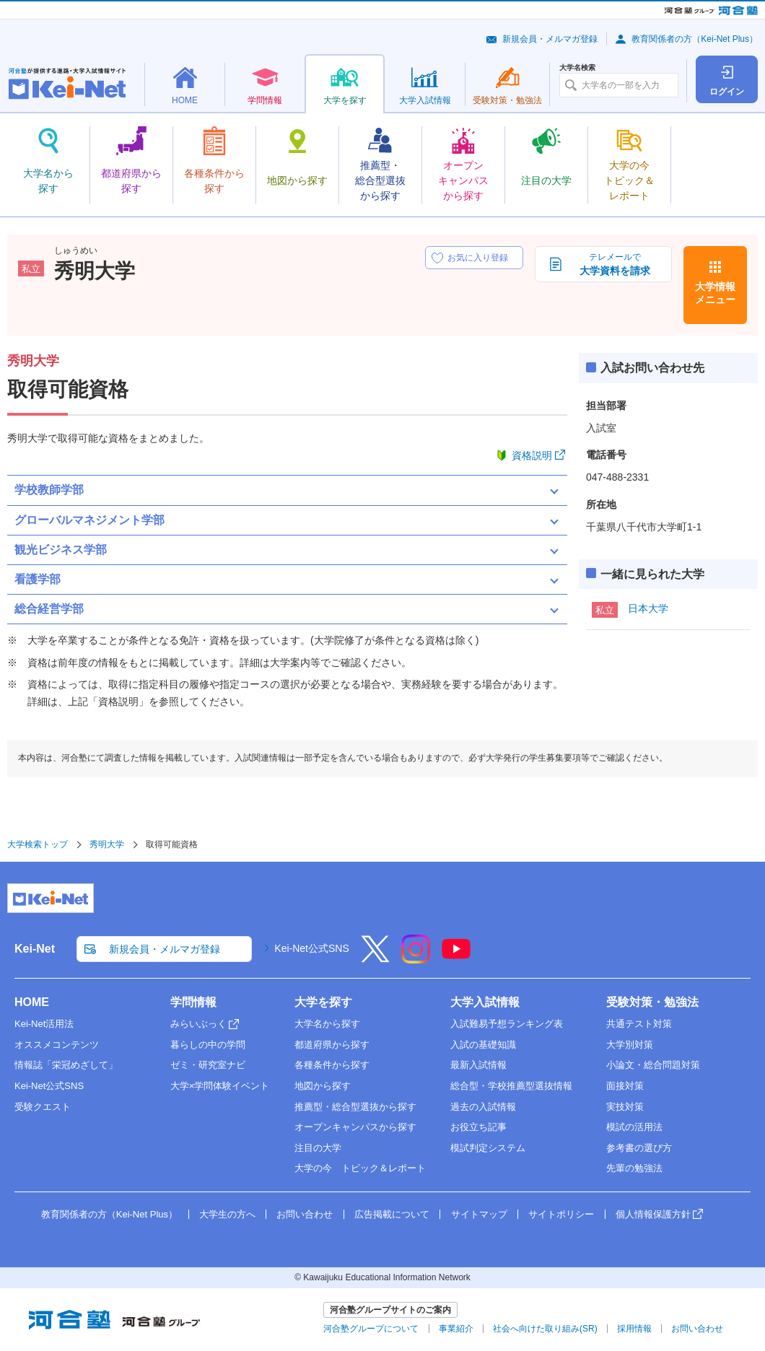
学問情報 (193, 1002)
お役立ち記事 (478, 1127)
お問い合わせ (304, 1214)
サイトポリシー (561, 1214)
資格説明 (532, 455)
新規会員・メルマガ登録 (550, 39)
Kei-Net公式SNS (311, 948)
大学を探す (323, 1002)
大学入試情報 (485, 1002)
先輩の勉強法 (634, 1168)
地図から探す (322, 1085)
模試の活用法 (634, 1127)
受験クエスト (42, 1106)
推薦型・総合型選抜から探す (355, 1106)
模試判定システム (487, 1147)
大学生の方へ (227, 1214)
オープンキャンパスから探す (355, 1127)
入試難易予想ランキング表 (506, 1023)
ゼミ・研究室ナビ (207, 1064)
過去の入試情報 (483, 1106)
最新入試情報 (478, 1064)
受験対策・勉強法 (652, 1002)
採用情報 (634, 1329)
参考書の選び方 (639, 1147)
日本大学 (648, 608)
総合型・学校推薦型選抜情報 (511, 1085)
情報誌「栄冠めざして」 (66, 1064)
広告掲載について (391, 1214)
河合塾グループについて (371, 1329)
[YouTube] (456, 958)
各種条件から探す (332, 1064)
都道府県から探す (332, 1044)
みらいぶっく (198, 1023)
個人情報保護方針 (653, 1214)
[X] (375, 958)
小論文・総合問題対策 (653, 1064)
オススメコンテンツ (56, 1044)
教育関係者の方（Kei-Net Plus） (694, 39)
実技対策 (625, 1106)
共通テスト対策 (639, 1023)
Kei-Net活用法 (44, 1023)
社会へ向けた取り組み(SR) (545, 1329)
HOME (31, 1002)
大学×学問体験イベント (220, 1085)
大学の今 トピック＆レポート (360, 1168)
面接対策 (625, 1085)
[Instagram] (415, 958)
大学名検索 (577, 67)
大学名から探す (327, 1023)
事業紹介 (456, 1329)
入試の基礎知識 (483, 1044)
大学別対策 (629, 1044)
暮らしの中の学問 (207, 1044)
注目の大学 (317, 1147)
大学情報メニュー (715, 293)
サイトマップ (479, 1214)
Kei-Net (34, 949)
